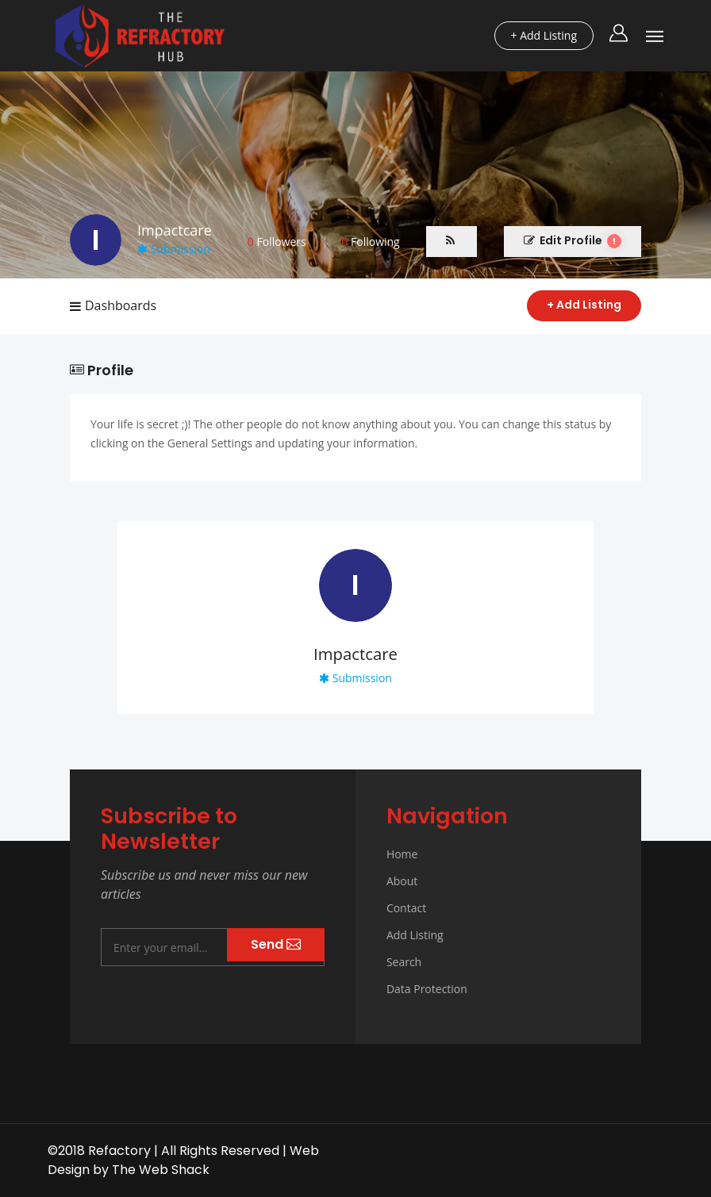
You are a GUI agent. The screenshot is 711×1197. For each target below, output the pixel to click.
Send (276, 944)
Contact (406, 907)
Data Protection (426, 988)
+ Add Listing (584, 305)
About (401, 880)
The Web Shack (160, 1170)
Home (402, 853)
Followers (277, 241)
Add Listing (415, 934)
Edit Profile (572, 240)
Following (370, 241)
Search (403, 961)
